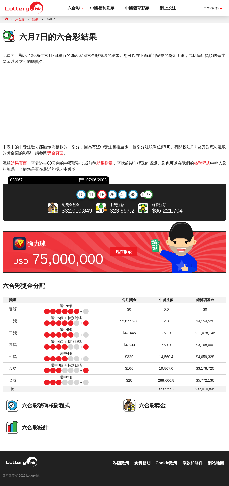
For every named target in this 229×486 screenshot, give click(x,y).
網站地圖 (216, 463)
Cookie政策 (166, 463)
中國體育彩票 (137, 8)
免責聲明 (142, 463)
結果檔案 (104, 163)
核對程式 (202, 163)
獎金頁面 (55, 153)
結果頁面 (19, 163)
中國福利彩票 (102, 8)
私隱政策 (121, 463)
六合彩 (74, 8)
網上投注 (168, 8)
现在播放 (124, 252)
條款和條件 (192, 463)
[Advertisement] (114, 104)
